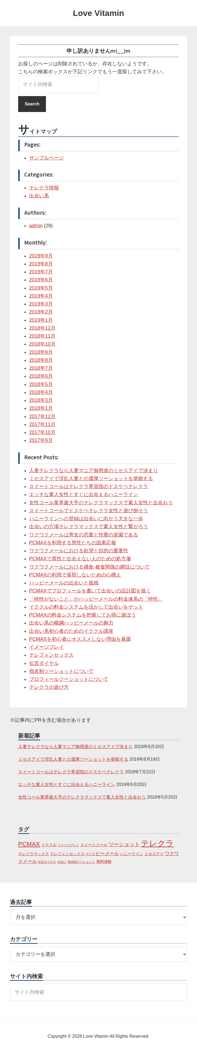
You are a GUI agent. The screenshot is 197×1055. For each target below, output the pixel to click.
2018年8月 (41, 360)
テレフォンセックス (51, 655)
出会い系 (39, 195)
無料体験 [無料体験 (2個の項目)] (104, 861)
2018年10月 (42, 344)
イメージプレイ (46, 647)
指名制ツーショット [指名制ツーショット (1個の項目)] (81, 861)
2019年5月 (41, 288)
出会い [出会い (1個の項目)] (62, 861)
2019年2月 (41, 312)
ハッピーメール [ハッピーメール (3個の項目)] (102, 853)
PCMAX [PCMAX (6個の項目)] (29, 844)
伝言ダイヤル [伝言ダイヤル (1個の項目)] (47, 861)
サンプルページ (46, 158)
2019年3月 (41, 304)
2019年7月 (41, 272)
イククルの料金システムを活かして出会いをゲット (86, 607)
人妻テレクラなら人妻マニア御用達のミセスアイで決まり (93, 470)
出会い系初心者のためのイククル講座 (71, 631)
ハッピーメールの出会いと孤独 (63, 583)
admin (36, 225)
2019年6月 (41, 279)
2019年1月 (41, 320)
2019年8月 (41, 264)
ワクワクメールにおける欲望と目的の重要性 (78, 550)
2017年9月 (41, 440)
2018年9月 (41, 352)
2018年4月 (41, 392)
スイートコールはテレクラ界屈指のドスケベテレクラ (88, 486)
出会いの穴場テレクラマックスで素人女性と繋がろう (88, 526)
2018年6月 (41, 376)
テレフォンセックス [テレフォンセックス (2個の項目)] (67, 854)
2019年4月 (41, 296)
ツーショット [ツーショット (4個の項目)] (124, 844)
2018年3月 (41, 400)
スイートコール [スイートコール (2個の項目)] (93, 845)
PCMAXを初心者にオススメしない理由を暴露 (80, 639)
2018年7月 (41, 368)
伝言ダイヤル (44, 663)
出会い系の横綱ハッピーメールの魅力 (71, 623)
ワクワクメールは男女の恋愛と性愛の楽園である (83, 535)
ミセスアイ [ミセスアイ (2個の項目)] (154, 854)
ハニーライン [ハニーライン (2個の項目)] (131, 854)
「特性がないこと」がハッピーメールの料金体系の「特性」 (96, 599)
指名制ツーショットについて (61, 671)
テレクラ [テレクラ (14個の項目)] (157, 843)
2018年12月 (42, 328)
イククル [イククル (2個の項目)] (49, 845)
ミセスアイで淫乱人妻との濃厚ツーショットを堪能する (91, 478)
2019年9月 (41, 256)
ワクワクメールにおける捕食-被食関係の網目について (89, 567)
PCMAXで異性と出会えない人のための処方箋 (80, 558)
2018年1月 (41, 408)
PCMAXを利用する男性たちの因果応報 (72, 542)
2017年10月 (42, 432)
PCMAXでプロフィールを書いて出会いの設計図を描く (90, 591)
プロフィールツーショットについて (68, 679)
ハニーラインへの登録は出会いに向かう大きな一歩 (86, 518)
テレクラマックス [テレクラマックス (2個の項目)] (33, 854)
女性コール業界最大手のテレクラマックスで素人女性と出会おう (101, 502)
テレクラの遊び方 (49, 687)
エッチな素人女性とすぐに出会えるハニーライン (83, 494)
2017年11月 (42, 424)
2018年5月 (41, 384)
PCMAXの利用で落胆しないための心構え (75, 575)
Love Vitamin (98, 13)
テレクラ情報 (44, 188)
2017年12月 (42, 416)
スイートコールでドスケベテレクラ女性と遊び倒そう (88, 510)
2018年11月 (42, 336)
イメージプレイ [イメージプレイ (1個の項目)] (68, 845)
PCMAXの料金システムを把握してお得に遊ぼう (82, 615)
